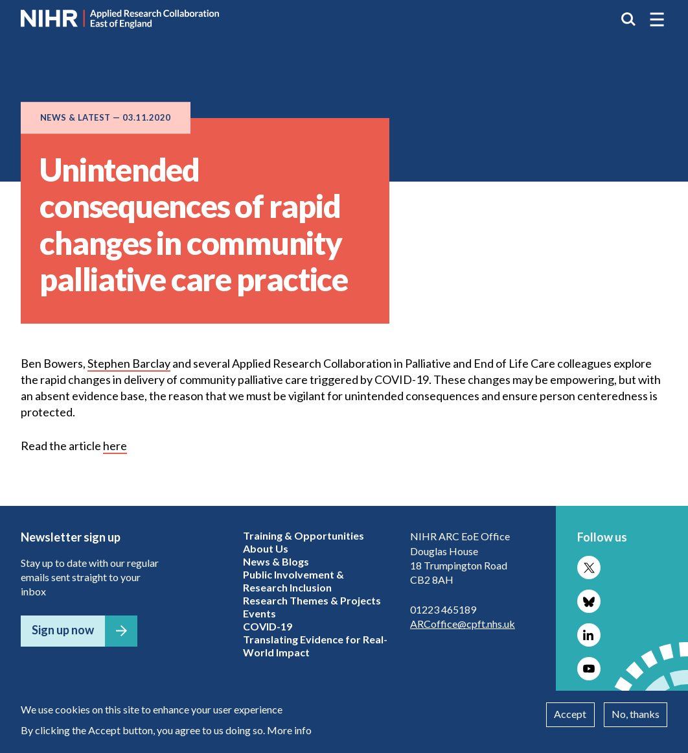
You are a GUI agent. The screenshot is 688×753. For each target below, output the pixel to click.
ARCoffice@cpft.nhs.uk (462, 623)
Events (259, 613)
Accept (570, 714)
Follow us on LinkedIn (589, 635)
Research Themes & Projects (312, 600)
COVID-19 (267, 626)
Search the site (628, 19)
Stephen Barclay (128, 363)
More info (289, 730)
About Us (265, 548)
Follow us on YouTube (589, 668)
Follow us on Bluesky (589, 601)
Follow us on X (589, 567)
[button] (657, 19)
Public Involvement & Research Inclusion (293, 580)
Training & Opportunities (303, 535)
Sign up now (63, 630)
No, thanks (635, 714)
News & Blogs (276, 561)
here (115, 445)
